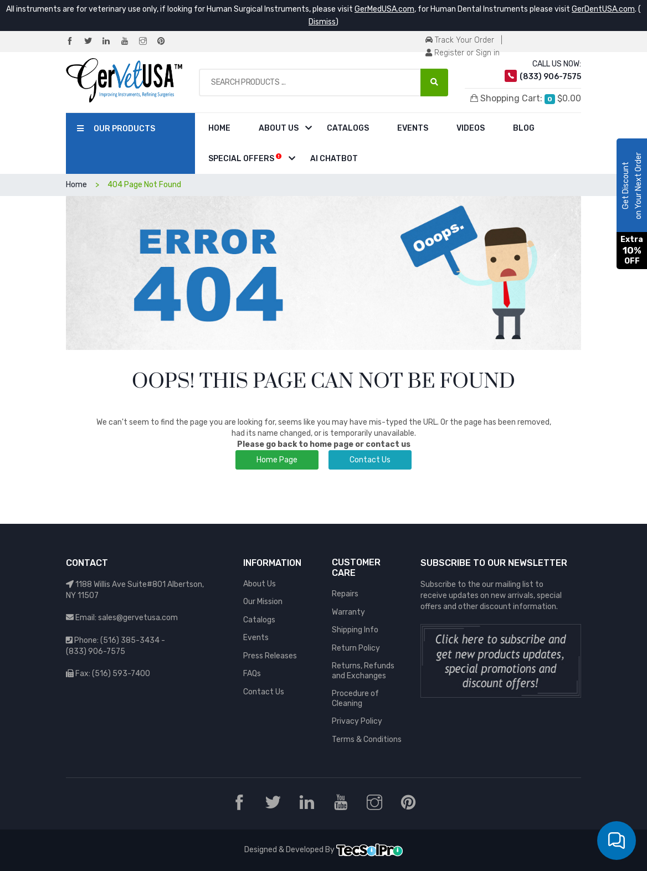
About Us (279, 128)
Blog (524, 128)
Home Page (276, 460)
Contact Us (370, 460)
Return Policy (356, 648)
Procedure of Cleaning (355, 698)
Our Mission (263, 601)
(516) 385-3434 (130, 640)
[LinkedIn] (110, 41)
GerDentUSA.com (603, 9)
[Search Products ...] (434, 82)
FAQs (252, 673)
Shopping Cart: (525, 98)
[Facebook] (74, 41)
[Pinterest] (165, 41)
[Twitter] (92, 41)
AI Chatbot (334, 158)
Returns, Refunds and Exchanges (363, 671)
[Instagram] (147, 41)
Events (412, 128)
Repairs (345, 594)
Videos (470, 128)
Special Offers (245, 158)
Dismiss (322, 22)
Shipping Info (355, 630)
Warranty (348, 612)
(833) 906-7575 (95, 651)
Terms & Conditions (367, 739)
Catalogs (348, 128)
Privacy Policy (357, 721)
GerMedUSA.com (384, 9)
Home (219, 128)
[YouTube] (129, 41)
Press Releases (270, 656)
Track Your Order (459, 40)
